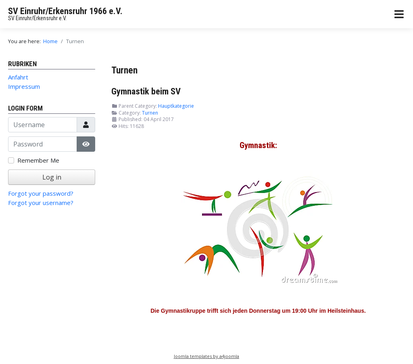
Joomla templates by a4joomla (206, 356)
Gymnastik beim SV (146, 91)
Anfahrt (18, 77)
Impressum (24, 86)
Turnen (150, 112)
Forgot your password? (40, 193)
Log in (51, 177)
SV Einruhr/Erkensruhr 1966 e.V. (65, 11)
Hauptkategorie (176, 106)
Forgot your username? (40, 203)
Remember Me (38, 160)
